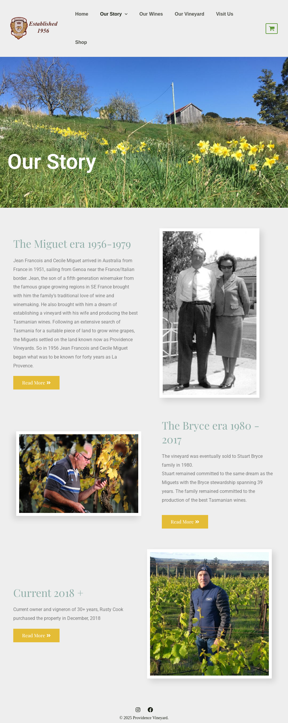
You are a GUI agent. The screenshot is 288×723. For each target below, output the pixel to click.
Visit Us (224, 13)
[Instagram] (138, 709)
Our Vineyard (189, 13)
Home (81, 13)
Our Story (113, 14)
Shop (81, 42)
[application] (125, 14)
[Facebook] (150, 709)
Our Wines (151, 13)
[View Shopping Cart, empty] (272, 28)
